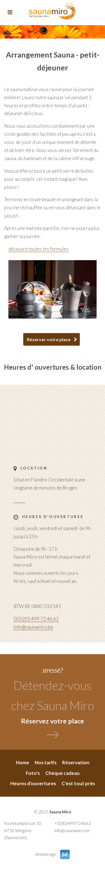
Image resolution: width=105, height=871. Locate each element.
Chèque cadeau (62, 773)
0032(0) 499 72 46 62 (36, 619)
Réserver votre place (49, 339)
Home (22, 762)
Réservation (75, 762)
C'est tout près (78, 783)
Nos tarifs (46, 762)
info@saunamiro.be (33, 627)
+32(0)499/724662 (73, 823)
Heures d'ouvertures (33, 783)
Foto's (33, 773)
